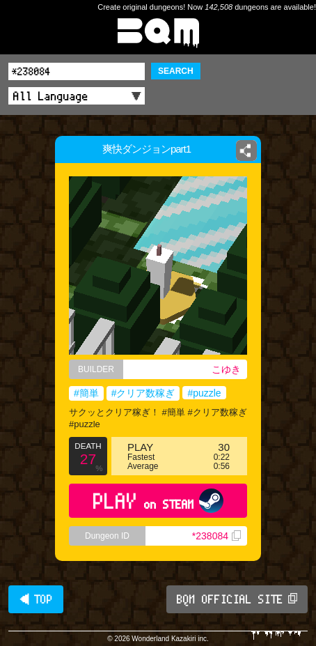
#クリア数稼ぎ (143, 393)
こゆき (226, 369)
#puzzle (204, 393)
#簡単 (86, 393)
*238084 (216, 535)
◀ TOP (36, 599)
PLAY (158, 501)
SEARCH (175, 71)
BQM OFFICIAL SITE (237, 599)
